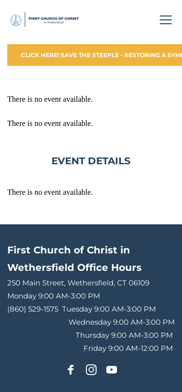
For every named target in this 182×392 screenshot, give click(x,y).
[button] (166, 20)
